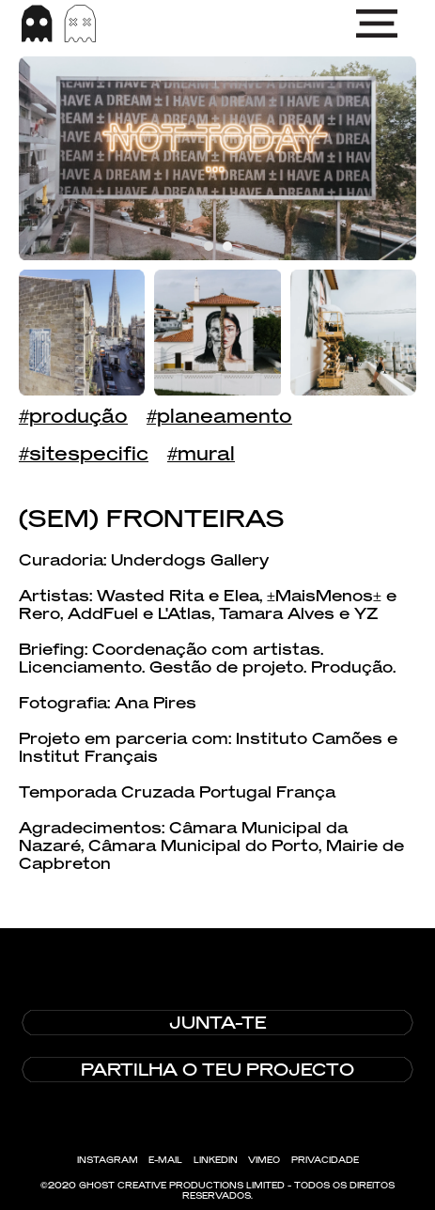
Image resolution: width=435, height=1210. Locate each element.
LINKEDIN (216, 1160)
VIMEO (264, 1160)
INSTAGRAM (107, 1160)
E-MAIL (165, 1160)
